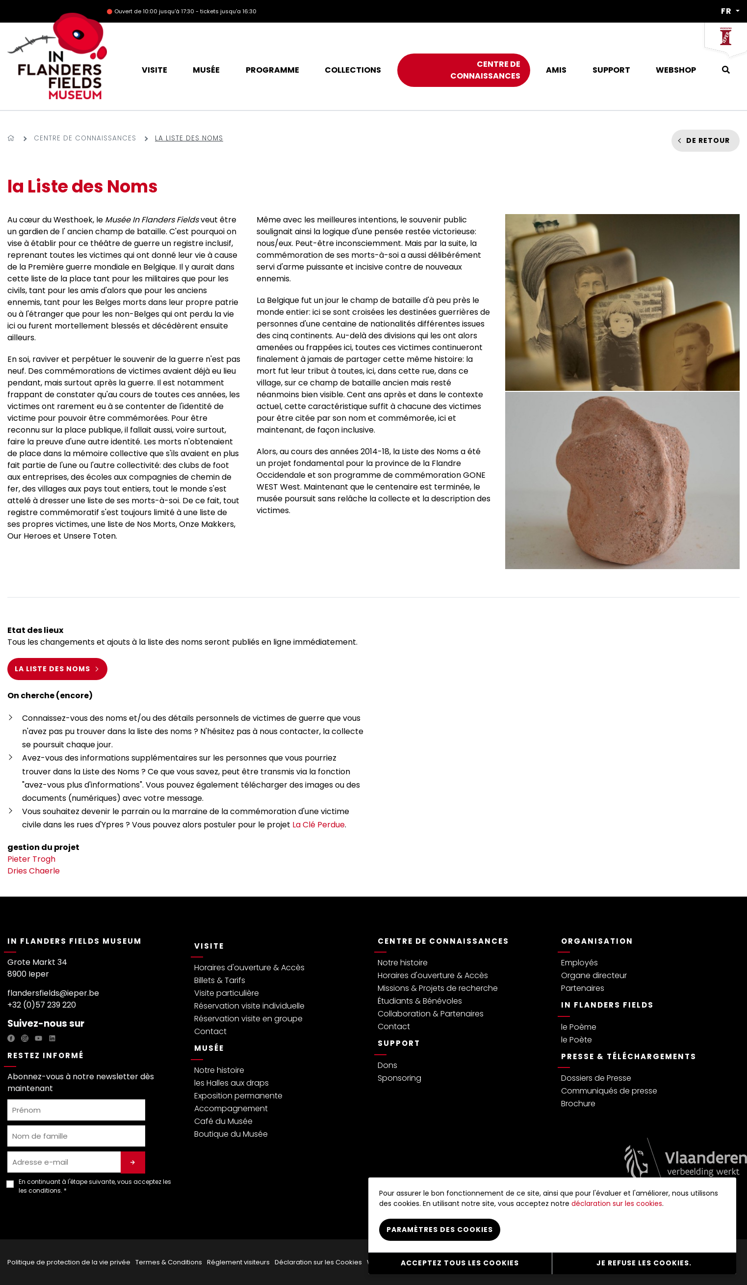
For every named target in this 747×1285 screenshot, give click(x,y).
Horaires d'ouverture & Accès (249, 967)
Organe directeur (594, 975)
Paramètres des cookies (439, 1229)
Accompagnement (231, 1108)
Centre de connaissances (85, 138)
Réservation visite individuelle (249, 1006)
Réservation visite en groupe (248, 1018)
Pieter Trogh (31, 859)
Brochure (578, 1103)
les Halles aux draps (231, 1083)
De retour (708, 140)
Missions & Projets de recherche (438, 988)
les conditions (40, 1190)
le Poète (576, 1039)
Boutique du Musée (231, 1134)
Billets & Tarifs (219, 980)
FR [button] (727, 11)
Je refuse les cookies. (644, 1263)
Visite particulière (226, 993)
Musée (209, 1048)
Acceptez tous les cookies (460, 1263)
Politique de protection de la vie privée (68, 1262)
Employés (579, 962)
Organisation (597, 941)
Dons (387, 1065)
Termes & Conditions (168, 1262)
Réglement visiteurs (238, 1262)
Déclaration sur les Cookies (318, 1262)
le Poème (578, 1027)
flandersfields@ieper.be (53, 993)
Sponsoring (399, 1078)
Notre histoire (219, 1070)
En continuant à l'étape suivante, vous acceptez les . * (95, 1186)
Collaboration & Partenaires (431, 1013)
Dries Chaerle (33, 870)
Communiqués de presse (609, 1090)
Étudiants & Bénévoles (420, 1001)
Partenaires (582, 988)
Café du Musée (223, 1121)
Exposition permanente (238, 1095)
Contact (210, 1031)
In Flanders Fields (607, 1005)
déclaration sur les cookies (616, 1203)
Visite (209, 946)
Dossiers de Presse (596, 1078)
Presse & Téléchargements (628, 1056)
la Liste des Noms (52, 669)
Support (399, 1043)
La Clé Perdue (318, 824)
